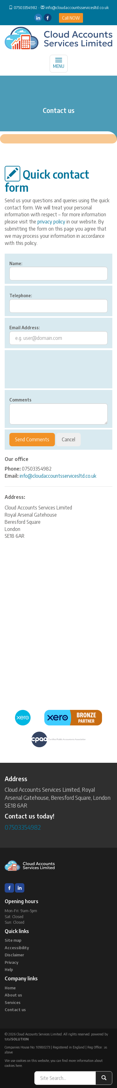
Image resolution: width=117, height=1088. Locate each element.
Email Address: (24, 327)
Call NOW (71, 18)
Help (9, 969)
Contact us (15, 1009)
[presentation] (56, 373)
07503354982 (25, 7)
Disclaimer (14, 954)
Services (13, 1002)
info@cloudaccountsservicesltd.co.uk (77, 7)
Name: (15, 263)
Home (10, 987)
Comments (20, 399)
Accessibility (17, 947)
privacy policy (51, 221)
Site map (13, 940)
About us (13, 994)
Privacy (11, 962)
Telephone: (20, 295)
